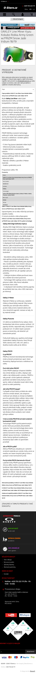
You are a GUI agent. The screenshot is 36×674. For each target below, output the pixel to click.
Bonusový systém (9, 562)
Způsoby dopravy (9, 564)
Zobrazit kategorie (18, 19)
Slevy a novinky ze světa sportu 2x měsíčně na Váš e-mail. (16, 647)
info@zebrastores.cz (24, 81)
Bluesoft (32, 671)
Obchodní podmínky (10, 567)
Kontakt (6, 574)
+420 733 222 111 (29, 6)
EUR (34, 9)
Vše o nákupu (8, 560)
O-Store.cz (4, 1)
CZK (30, 9)
